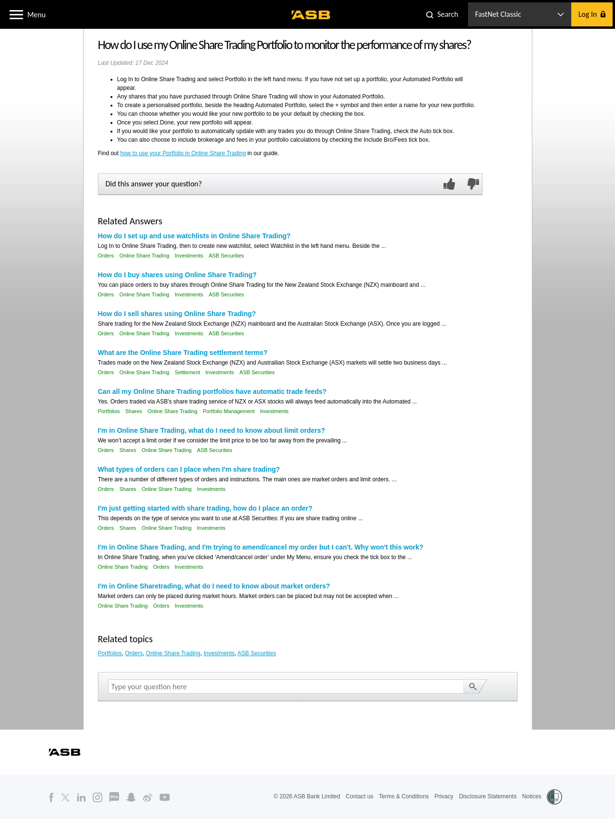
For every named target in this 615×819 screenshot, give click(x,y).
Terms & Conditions (404, 796)
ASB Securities (226, 255)
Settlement (187, 372)
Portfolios (109, 411)
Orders (106, 255)
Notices (531, 796)
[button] (16, 14)
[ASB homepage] (311, 15)
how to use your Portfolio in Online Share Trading (183, 153)
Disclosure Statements (488, 796)
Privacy (443, 796)
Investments (189, 255)
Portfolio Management (229, 411)
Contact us (359, 796)
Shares (133, 411)
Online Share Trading (144, 255)
